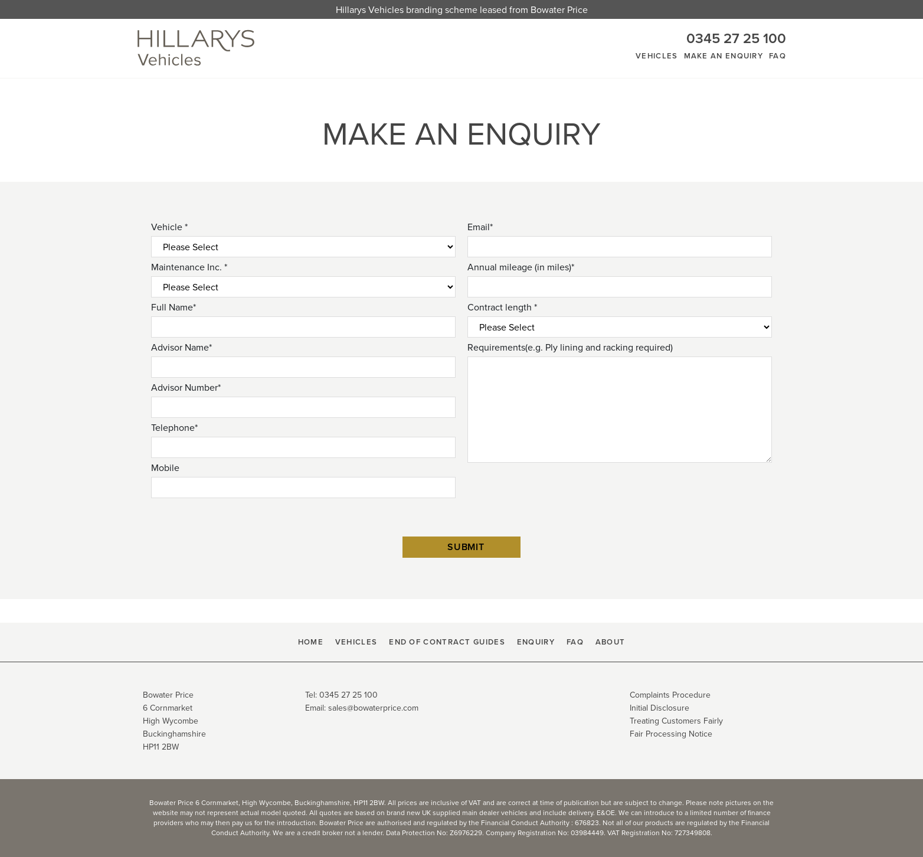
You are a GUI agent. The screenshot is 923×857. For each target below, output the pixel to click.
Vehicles (656, 55)
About (610, 641)
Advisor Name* (181, 347)
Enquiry (536, 641)
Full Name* (173, 306)
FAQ (777, 55)
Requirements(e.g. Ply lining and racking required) (570, 347)
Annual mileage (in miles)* (520, 266)
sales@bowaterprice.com (373, 708)
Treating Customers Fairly (676, 721)
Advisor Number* (186, 387)
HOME (310, 641)
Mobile (165, 467)
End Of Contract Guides (447, 641)
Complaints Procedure (670, 695)
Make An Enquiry (724, 55)
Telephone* (174, 427)
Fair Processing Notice (671, 734)
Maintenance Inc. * (189, 266)
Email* (480, 226)
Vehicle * (169, 226)
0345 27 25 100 (736, 38)
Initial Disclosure (659, 708)
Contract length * (502, 306)
